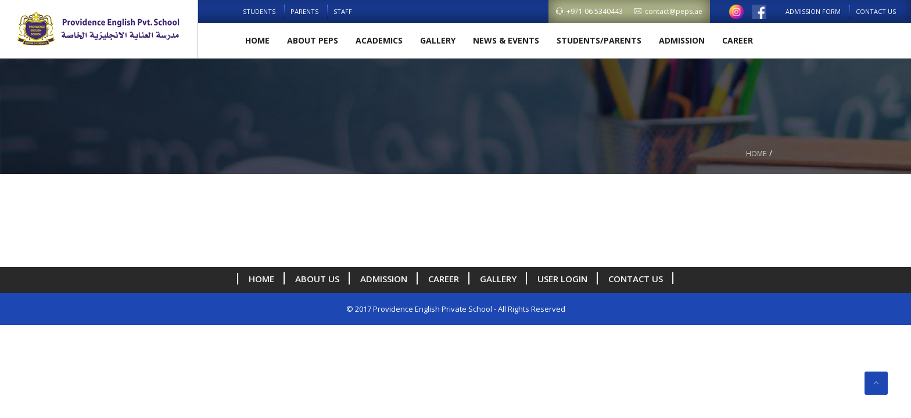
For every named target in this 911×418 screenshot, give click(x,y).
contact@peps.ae (668, 11)
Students (259, 11)
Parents (304, 11)
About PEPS (312, 40)
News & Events (506, 40)
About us (317, 278)
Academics (379, 40)
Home (257, 40)
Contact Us (876, 11)
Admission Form (813, 11)
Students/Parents (599, 40)
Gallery (438, 40)
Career (737, 40)
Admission (682, 40)
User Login (562, 278)
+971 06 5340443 (589, 11)
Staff (342, 11)
